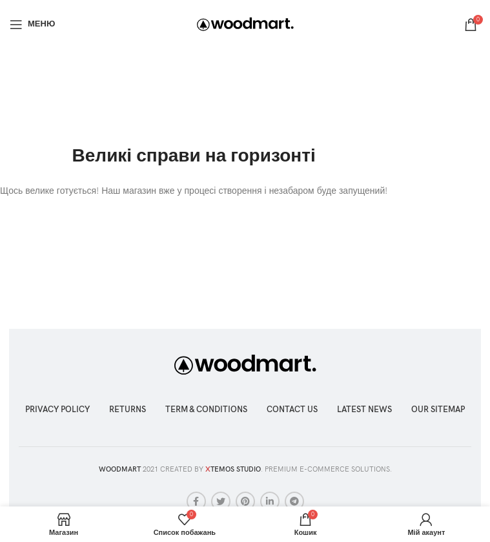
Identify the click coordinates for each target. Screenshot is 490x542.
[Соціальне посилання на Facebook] (196, 501)
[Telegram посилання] (294, 501)
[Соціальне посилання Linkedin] (270, 501)
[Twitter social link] (220, 501)
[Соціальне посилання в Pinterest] (245, 501)
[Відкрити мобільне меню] (32, 24)
